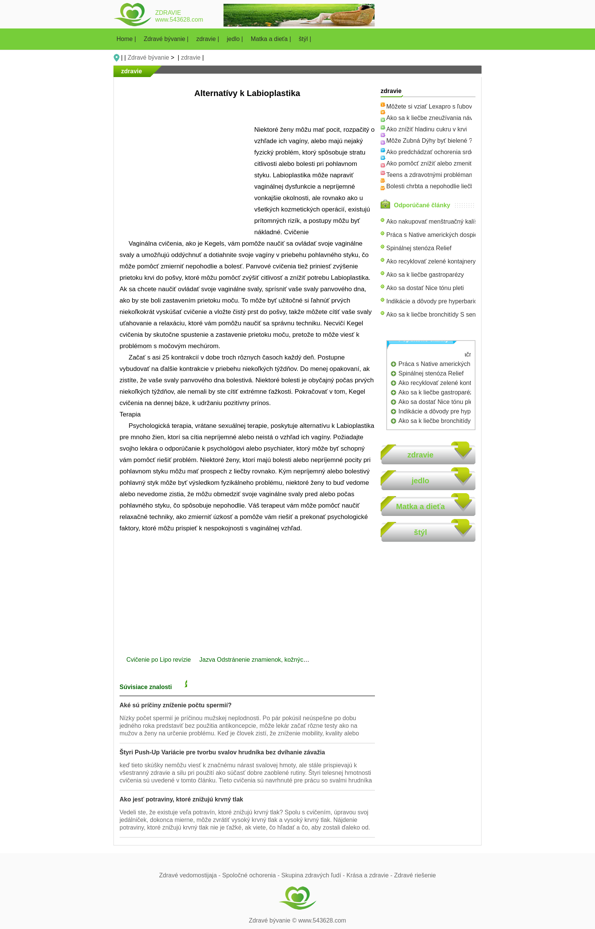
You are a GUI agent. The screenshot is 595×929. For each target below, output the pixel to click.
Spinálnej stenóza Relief (419, 248)
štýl (420, 532)
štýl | (305, 39)
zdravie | (208, 39)
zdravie (191, 57)
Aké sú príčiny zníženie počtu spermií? (175, 705)
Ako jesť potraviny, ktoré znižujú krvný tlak (181, 799)
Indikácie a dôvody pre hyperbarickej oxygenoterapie (457, 301)
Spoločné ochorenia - (252, 875)
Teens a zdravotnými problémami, (431, 175)
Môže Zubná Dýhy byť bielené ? (429, 140)
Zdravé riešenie (415, 875)
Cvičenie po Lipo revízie (159, 659)
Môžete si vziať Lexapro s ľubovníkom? (439, 106)
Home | (127, 39)
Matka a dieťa (420, 506)
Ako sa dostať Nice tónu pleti (425, 288)
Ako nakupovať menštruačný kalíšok (435, 221)
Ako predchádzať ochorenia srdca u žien (440, 152)
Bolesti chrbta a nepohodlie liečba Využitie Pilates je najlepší (467, 186)
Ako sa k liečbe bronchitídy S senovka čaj (442, 314)
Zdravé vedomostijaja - (190, 875)
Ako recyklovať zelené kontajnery (430, 261)
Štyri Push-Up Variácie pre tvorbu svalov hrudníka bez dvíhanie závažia (222, 752)
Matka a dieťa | (272, 39)
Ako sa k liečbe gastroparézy (425, 274)
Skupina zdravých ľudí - (313, 875)
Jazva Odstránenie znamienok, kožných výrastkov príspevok (281, 659)
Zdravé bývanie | (167, 39)
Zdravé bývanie (148, 57)
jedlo (421, 480)
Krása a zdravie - (370, 875)
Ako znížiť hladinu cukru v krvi (426, 129)
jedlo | (236, 39)
